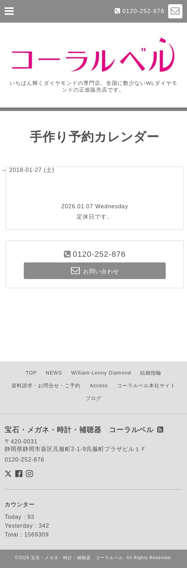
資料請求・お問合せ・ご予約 (46, 385)
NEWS (54, 373)
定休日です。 (95, 217)
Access (99, 385)
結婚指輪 (150, 373)
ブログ (93, 398)
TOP (31, 373)
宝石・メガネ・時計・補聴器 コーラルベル (77, 557)
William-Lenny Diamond (101, 373)
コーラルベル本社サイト (146, 385)
